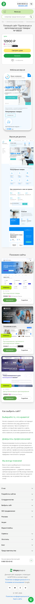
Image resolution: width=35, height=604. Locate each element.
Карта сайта (17, 599)
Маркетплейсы (7, 528)
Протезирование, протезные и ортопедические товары (13, 342)
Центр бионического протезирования (16, 391)
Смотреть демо (17, 51)
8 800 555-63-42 (22, 4)
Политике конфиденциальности (17, 580)
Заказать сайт (23, 5)
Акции (3, 522)
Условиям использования (14, 582)
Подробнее (24, 300)
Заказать (17, 56)
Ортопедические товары (11, 293)
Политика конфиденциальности (17, 596)
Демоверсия (9, 300)
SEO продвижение (8, 511)
